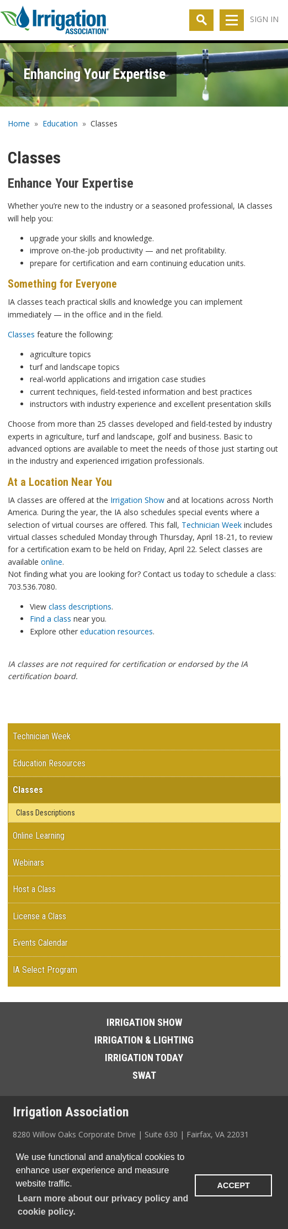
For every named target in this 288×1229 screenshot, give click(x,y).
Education (60, 123)
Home (19, 123)
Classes (21, 334)
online (51, 562)
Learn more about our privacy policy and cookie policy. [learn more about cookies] (103, 1205)
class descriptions (80, 606)
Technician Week (212, 525)
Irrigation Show (137, 500)
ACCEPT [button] (233, 1185)
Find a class (50, 618)
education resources (116, 631)
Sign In (264, 19)
